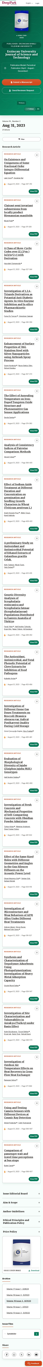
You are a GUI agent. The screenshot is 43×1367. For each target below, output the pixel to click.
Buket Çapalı (8, 1166)
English (29, 3)
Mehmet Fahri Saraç (11, 929)
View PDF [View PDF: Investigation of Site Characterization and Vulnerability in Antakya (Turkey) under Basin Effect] (33, 1047)
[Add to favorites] (37, 155)
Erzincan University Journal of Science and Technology (21, 54)
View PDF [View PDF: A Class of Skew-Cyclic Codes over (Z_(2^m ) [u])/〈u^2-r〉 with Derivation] (33, 277)
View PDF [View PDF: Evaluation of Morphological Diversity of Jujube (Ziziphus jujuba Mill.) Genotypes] (33, 790)
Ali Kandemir (27, 629)
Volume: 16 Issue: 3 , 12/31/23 (18, 1295)
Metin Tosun (25, 513)
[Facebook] (7, 1354)
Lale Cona (8, 178)
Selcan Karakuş (10, 368)
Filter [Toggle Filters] (21, 139)
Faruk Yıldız (8, 627)
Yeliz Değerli (8, 567)
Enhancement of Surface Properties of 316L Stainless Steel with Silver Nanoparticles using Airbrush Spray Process (19, 352)
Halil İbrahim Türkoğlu (23, 627)
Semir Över (16, 1034)
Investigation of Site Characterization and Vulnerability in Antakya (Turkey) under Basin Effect (19, 1020)
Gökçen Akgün (9, 927)
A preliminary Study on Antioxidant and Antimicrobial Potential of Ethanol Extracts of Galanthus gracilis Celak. (19, 551)
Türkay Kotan (9, 827)
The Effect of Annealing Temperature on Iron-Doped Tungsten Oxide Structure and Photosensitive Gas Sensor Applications (18, 404)
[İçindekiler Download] (36, 1334)
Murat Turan (19, 565)
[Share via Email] (36, 1354)
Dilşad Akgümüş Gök (11, 878)
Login (37, 3)
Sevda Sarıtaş (9, 417)
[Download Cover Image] (34, 1270)
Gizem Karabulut (10, 366)
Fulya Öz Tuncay (10, 316)
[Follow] (30, 109)
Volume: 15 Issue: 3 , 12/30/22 (18, 1313)
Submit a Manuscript (21, 82)
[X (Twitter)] (21, 1354)
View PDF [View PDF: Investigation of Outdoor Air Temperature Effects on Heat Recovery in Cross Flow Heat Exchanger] (33, 1093)
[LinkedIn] (29, 1354)
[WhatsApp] (14, 1354)
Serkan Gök (25, 878)
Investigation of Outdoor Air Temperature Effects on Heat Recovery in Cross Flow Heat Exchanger (18, 1068)
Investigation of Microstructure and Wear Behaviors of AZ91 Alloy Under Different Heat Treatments (18, 915)
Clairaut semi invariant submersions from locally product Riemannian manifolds (18, 210)
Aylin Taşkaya (9, 565)
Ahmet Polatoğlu (10, 1123)
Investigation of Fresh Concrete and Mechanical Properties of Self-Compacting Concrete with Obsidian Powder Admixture (18, 813)
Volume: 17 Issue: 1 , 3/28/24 (18, 1289)
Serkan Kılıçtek (9, 881)
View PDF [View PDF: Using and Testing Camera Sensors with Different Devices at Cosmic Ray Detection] (33, 1136)
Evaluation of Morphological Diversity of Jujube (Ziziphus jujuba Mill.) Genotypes (18, 765)
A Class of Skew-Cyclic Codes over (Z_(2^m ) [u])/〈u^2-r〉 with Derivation (18, 253)
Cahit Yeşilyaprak (24, 1123)
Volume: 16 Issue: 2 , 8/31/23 (19, 1301)
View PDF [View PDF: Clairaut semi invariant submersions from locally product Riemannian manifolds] (33, 234)
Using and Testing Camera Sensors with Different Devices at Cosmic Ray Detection (17, 1112)
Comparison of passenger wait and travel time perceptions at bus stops (18, 1155)
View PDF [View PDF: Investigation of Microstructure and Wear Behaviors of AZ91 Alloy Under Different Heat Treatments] (33, 943)
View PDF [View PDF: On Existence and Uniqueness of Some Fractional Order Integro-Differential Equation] (33, 191)
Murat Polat (8, 221)
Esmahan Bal (18, 178)
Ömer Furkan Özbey (11, 829)
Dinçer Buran (20, 927)
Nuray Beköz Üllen (25, 366)
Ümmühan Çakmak (26, 316)
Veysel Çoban (9, 457)
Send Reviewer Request (21, 90)
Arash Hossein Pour (11, 513)
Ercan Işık (7, 1034)
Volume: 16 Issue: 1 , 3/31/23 (17, 1307)
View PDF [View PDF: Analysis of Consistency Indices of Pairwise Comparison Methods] (33, 470)
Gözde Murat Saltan (11, 986)
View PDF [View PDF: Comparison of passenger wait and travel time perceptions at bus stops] (33, 1179)
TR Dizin (21, 103)
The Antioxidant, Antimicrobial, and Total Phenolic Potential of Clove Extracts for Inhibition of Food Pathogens (19, 665)
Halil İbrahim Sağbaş (11, 777)
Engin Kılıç (8, 629)
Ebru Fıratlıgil (28, 731)
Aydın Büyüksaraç (10, 1032)
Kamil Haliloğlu (9, 515)
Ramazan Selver (10, 1080)
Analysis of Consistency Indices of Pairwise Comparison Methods (19, 448)
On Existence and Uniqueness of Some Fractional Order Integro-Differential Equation (16, 166)
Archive (6, 1278)
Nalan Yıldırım (17, 629)
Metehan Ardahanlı (23, 827)
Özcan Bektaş (23, 1032)
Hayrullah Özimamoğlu (12, 263)
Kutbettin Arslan (10, 678)
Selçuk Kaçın (26, 1034)
